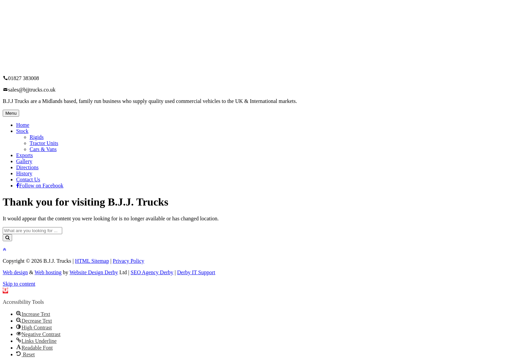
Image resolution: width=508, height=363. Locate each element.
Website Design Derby (94, 272)
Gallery (24, 161)
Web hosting (48, 272)
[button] (5, 290)
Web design (15, 272)
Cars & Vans (43, 149)
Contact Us (28, 179)
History (24, 173)
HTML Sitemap (92, 261)
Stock (22, 131)
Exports (24, 155)
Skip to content (19, 284)
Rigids (37, 137)
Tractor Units (44, 143)
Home (22, 125)
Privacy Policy (128, 261)
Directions (27, 167)
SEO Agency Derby (152, 272)
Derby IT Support (196, 272)
